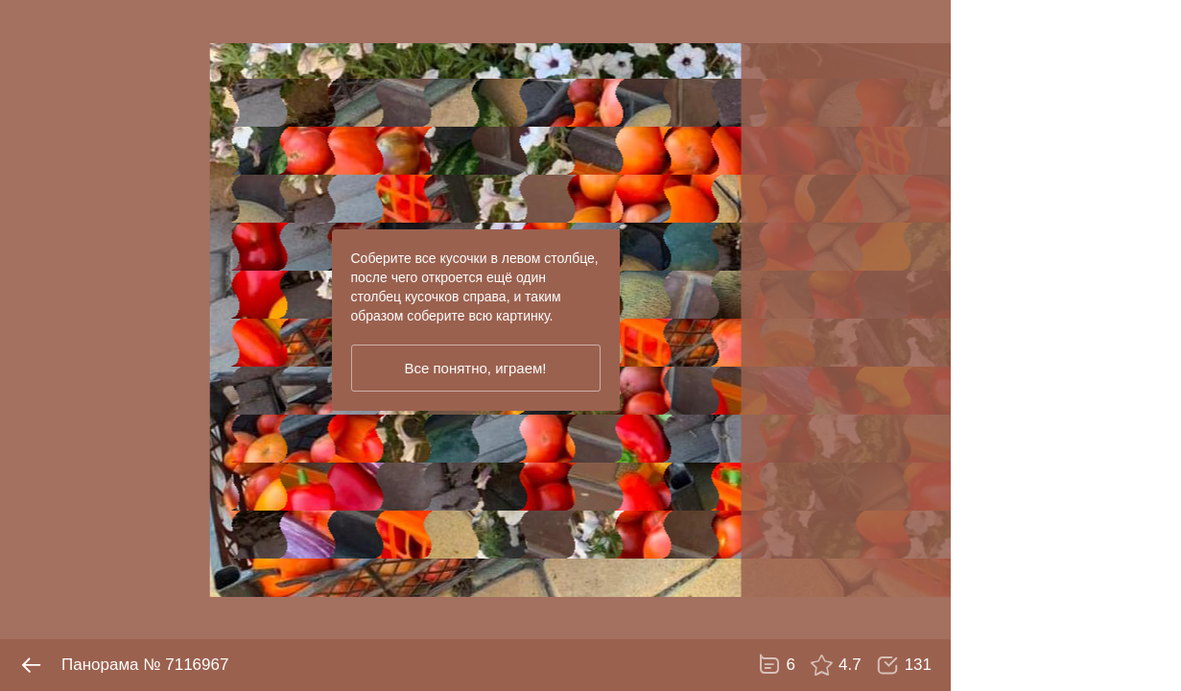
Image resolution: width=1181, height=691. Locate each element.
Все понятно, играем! (475, 368)
